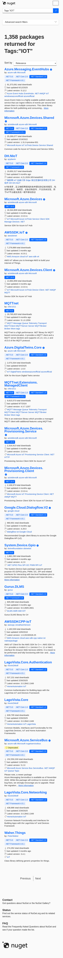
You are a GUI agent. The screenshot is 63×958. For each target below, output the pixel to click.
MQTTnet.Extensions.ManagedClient (21, 384)
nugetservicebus (33, 743)
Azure (9, 93)
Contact (7, 899)
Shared (49, 145)
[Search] (56, 10)
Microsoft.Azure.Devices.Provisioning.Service (23, 430)
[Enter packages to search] (27, 10)
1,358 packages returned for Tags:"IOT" (24, 44)
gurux (10, 590)
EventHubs (29, 93)
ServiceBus (38, 768)
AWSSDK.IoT (14, 232)
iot (18, 532)
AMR (15, 611)
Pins (20, 565)
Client (42, 219)
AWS (9, 256)
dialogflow (11, 532)
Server (31, 326)
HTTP (7, 457)
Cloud (29, 532)
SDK (47, 219)
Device (35, 145)
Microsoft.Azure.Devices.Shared (29, 117)
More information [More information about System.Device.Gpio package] (12, 580)
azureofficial (29, 96)
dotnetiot (27, 548)
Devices (16, 221)
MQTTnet (11, 303)
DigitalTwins (15, 372)
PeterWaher (13, 836)
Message (17, 323)
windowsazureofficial (13, 96)
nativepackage (11, 641)
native (40, 638)
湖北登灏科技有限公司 (41, 180)
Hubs (21, 93)
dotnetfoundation (15, 548)
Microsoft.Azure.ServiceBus (26, 740)
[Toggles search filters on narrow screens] (56, 22)
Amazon (15, 256)
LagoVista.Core (16, 699)
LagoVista (31, 724)
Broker (7, 328)
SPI (24, 565)
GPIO (14, 565)
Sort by (8, 62)
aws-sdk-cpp (31, 638)
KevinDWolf (13, 665)
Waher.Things (15, 832)
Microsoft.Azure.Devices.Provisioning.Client (23, 469)
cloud (22, 256)
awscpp (11, 625)
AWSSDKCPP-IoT (17, 621)
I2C (27, 565)
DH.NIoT (10, 155)
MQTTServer (22, 326)
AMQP (42, 93)
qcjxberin (12, 159)
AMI (20, 611)
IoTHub (28, 145)
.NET (36, 93)
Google (22, 532)
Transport (42, 323)
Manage (8, 221)
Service (42, 145)
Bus (30, 768)
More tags (15, 328)
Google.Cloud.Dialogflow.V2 (26, 507)
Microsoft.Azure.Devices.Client (28, 269)
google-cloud (13, 511)
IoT (47, 93)
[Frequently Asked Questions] (5, 923)
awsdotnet (12, 235)
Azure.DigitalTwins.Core (23, 347)
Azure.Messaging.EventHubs (26, 69)
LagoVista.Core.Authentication (28, 662)
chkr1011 (12, 306)
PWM (32, 565)
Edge (28, 180)
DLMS (10, 611)
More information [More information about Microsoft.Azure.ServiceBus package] (26, 785)
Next (38, 878)
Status (6, 910)
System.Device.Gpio (20, 545)
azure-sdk (12, 72)
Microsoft (21, 72)
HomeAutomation (15, 686)
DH (10, 183)
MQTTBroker (41, 326)
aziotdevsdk (13, 124)
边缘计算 (21, 180)
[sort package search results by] (35, 63)
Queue (25, 323)
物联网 (10, 180)
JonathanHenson (22, 625)
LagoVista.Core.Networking (25, 792)
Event (15, 93)
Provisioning (30, 454)
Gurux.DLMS (14, 586)
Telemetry (33, 323)
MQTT (7, 292)
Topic (16, 771)
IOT (24, 611)
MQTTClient (9, 326)
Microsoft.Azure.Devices (23, 199)
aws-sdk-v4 (34, 256)
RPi (37, 565)
